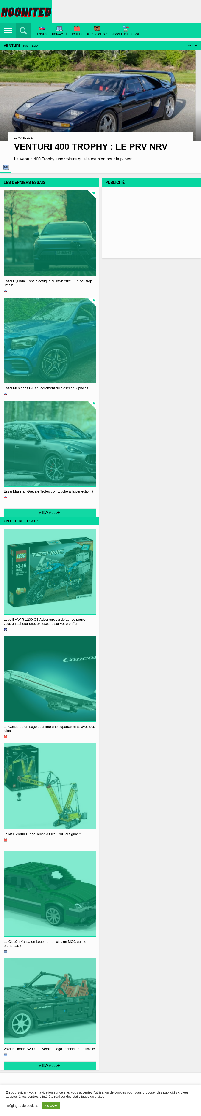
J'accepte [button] (50, 1105)
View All (50, 513)
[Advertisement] (151, 222)
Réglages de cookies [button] (22, 1106)
